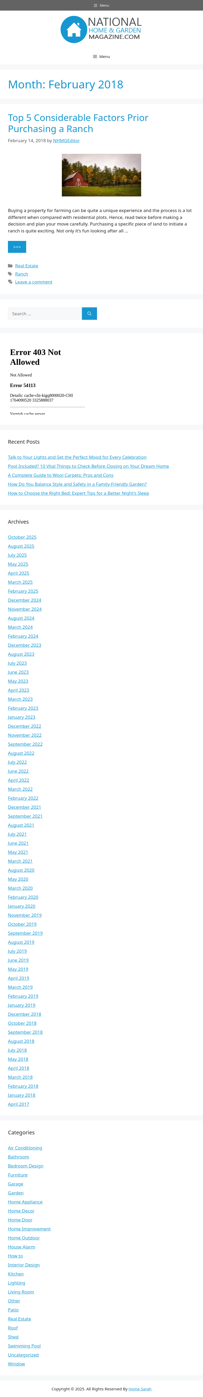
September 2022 (25, 744)
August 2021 (21, 825)
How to (15, 1256)
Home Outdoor (24, 1238)
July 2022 (17, 762)
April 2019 (18, 978)
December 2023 (24, 645)
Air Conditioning (25, 1148)
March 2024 (20, 627)
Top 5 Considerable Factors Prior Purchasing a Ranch (78, 123)
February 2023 (23, 708)
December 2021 (24, 807)
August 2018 (21, 1041)
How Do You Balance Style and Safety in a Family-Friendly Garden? (77, 484)
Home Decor (21, 1211)
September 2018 (25, 1032)
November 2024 (24, 609)
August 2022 (21, 753)
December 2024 (24, 600)
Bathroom (18, 1157)
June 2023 (18, 672)
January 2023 (21, 717)
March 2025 (20, 582)
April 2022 (18, 780)
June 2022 (18, 771)
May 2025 (18, 564)
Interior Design (24, 1265)
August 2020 (21, 870)
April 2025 (18, 573)
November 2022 (24, 735)
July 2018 (17, 1050)
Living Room (21, 1292)
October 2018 (22, 1023)
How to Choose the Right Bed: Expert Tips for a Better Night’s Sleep (78, 493)
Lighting (16, 1283)
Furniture (17, 1175)
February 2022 (23, 798)
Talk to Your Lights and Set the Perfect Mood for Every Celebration (77, 457)
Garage (15, 1184)
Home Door (20, 1220)
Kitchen (16, 1274)
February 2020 (23, 897)
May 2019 (18, 969)
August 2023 (21, 654)
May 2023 (18, 681)
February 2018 (23, 1086)
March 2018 (20, 1077)
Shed (13, 1337)
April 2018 (18, 1068)
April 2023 (18, 690)
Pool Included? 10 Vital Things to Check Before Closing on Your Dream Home (88, 466)
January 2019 (21, 1005)
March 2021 (20, 861)
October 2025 (22, 537)
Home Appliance (25, 1202)
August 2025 (21, 546)
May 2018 (18, 1059)
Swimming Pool (24, 1346)
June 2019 (18, 960)
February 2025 (23, 591)
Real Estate (26, 266)
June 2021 (18, 843)
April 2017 (18, 1104)
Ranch (21, 274)
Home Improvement (29, 1229)
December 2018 (24, 1014)
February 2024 (23, 636)
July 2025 (17, 555)
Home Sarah (139, 1388)
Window (16, 1364)
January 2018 (21, 1095)
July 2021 (17, 834)
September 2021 (25, 816)
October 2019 (22, 924)
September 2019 (25, 933)
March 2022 (20, 789)
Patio (13, 1310)
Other (14, 1301)
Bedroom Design (25, 1166)
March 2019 (20, 987)
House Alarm (21, 1247)
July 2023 (17, 663)
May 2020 (18, 879)
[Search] (89, 313)
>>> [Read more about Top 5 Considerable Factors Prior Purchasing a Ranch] (17, 247)
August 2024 (21, 618)
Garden (16, 1193)
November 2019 (24, 915)
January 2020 (21, 906)
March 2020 (20, 888)
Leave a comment (33, 282)
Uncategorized (23, 1355)
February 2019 (23, 996)
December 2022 (24, 726)
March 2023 (20, 699)
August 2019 (21, 942)
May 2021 (18, 852)
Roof (13, 1328)
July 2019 (17, 951)
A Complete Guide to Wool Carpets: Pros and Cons (60, 475)
